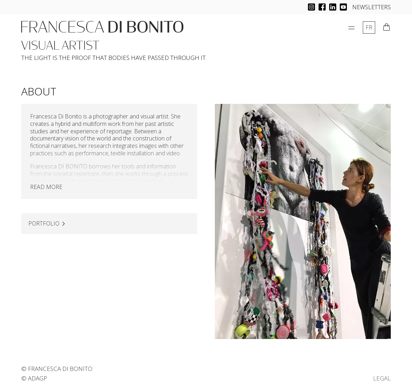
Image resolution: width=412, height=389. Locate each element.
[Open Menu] (351, 27)
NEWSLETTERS (371, 7)
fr (369, 27)
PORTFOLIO (43, 223)
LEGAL (382, 378)
